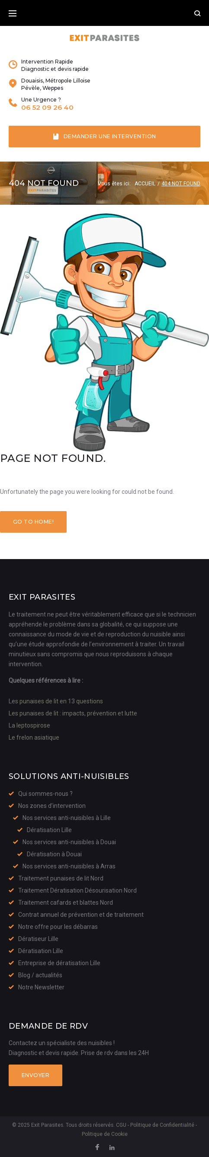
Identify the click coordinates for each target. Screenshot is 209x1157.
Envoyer (35, 1075)
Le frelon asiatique (34, 737)
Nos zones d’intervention (52, 805)
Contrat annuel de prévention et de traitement (81, 914)
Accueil (145, 184)
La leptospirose (29, 725)
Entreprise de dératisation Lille (59, 963)
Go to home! (33, 521)
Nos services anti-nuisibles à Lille (67, 817)
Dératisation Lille (49, 829)
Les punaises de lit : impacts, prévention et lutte (73, 713)
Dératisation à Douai (54, 854)
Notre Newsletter (41, 987)
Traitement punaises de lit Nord (60, 878)
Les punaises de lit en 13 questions (56, 701)
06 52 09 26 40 (47, 107)
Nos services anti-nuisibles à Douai (69, 842)
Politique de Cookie (105, 1134)
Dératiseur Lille (38, 938)
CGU (121, 1125)
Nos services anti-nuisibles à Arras (69, 866)
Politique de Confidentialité (162, 1125)
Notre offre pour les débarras (58, 926)
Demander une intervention (104, 136)
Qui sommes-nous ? (45, 793)
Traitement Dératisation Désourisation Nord (77, 890)
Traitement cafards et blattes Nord (65, 902)
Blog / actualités (40, 975)
